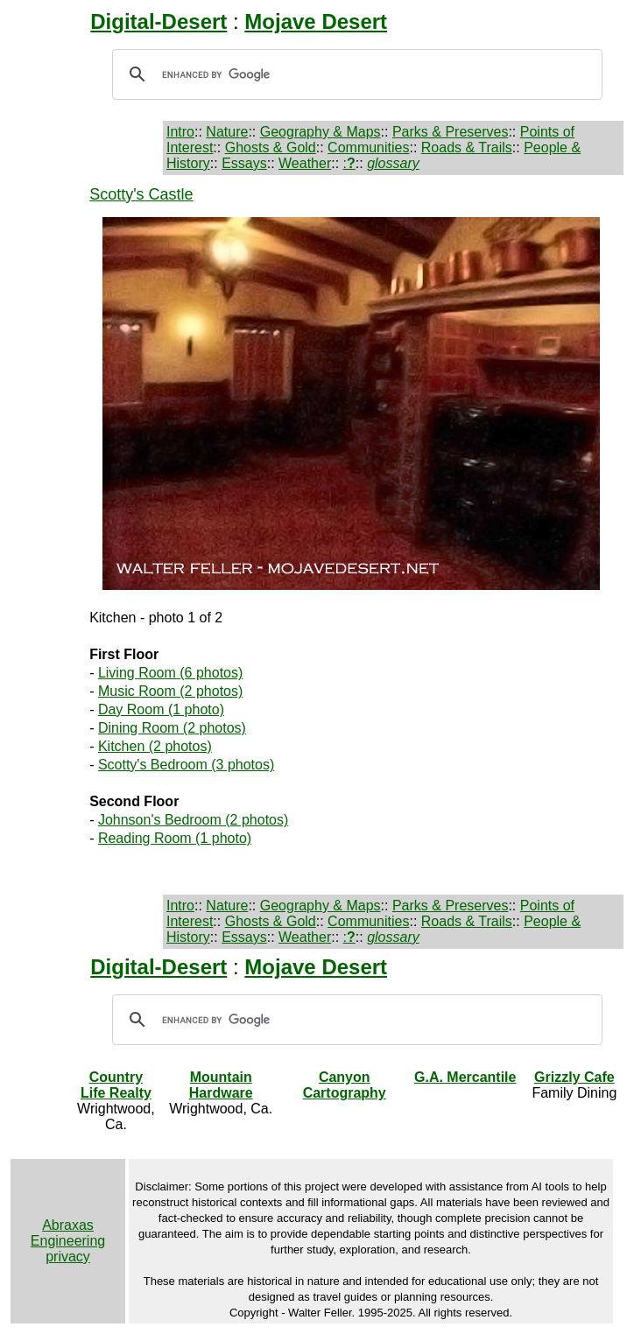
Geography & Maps (320, 131)
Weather (304, 163)
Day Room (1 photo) (161, 709)
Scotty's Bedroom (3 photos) (186, 764)
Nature (227, 131)
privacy (68, 1256)
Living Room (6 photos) (170, 672)
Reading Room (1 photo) (174, 838)
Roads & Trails (466, 147)
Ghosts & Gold (270, 147)
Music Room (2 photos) (170, 691)
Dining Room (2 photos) (172, 727)
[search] (354, 74)
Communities (368, 147)
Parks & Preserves (450, 131)
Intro (180, 131)
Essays (244, 163)
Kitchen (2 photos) (155, 746)
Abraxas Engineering (68, 1233)
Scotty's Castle (141, 194)
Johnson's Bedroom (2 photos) (193, 819)
